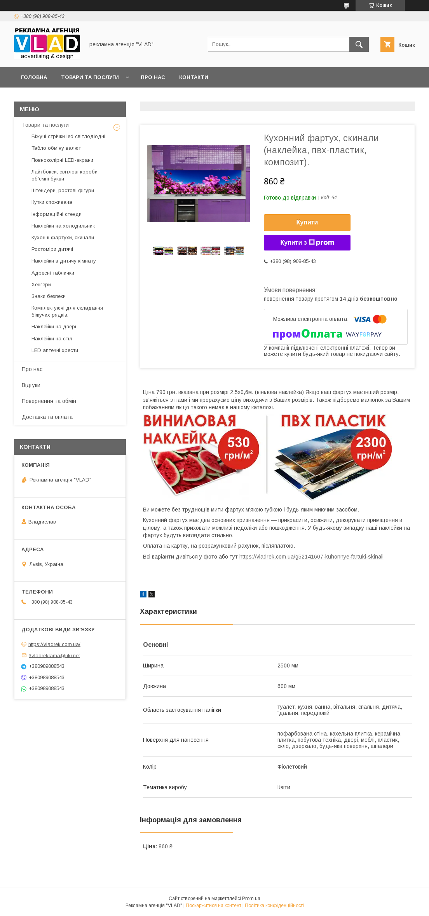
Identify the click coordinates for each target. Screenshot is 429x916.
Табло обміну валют (56, 148)
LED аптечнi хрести (54, 350)
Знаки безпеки (48, 296)
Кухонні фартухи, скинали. (63, 237)
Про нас (153, 77)
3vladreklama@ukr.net (54, 655)
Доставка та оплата (47, 417)
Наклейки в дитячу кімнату (63, 261)
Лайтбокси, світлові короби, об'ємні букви (65, 175)
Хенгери (41, 284)
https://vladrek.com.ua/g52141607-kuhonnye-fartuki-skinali (311, 556)
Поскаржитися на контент (213, 905)
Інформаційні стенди (56, 214)
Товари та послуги (90, 77)
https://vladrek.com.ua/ (54, 644)
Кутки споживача (51, 202)
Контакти (193, 77)
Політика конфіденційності (274, 905)
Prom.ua (251, 898)
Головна (34, 77)
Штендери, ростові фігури (62, 190)
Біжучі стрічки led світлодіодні (68, 136)
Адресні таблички (52, 273)
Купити (307, 222)
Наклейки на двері (53, 326)
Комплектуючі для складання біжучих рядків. (67, 311)
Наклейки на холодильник (63, 226)
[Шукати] (359, 44)
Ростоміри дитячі (52, 249)
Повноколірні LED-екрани (62, 160)
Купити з (307, 242)
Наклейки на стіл (51, 339)
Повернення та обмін (49, 401)
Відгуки (31, 385)
